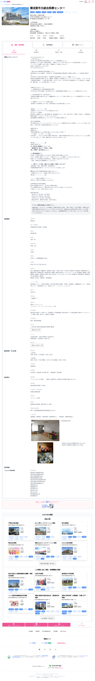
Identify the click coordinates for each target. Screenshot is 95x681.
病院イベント (77, 45)
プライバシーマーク (84, 655)
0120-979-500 (56, 666)
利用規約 (37, 631)
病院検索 (8, 4)
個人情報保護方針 (46, 631)
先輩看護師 (47, 45)
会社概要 (31, 631)
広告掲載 (55, 631)
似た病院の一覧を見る (47, 618)
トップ (2, 4)
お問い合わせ (63, 631)
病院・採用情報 (17, 45)
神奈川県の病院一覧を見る (47, 563)
